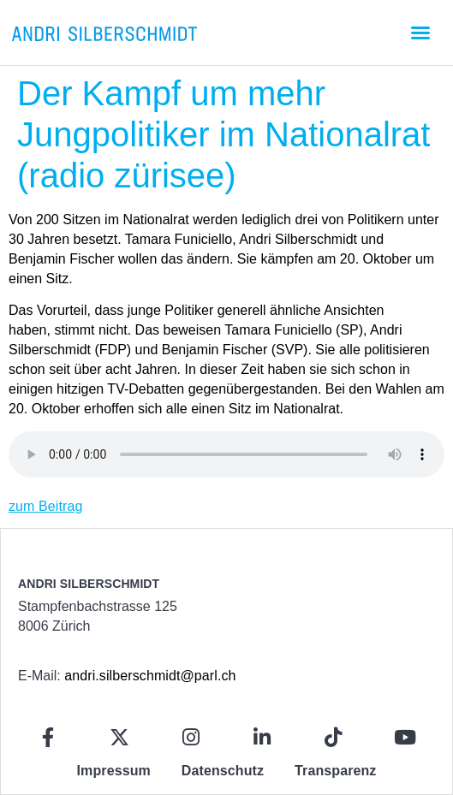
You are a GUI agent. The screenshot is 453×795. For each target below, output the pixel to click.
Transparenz (335, 770)
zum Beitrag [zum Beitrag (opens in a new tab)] (45, 506)
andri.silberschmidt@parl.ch (149, 675)
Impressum (114, 770)
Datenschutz (223, 770)
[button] (420, 32)
